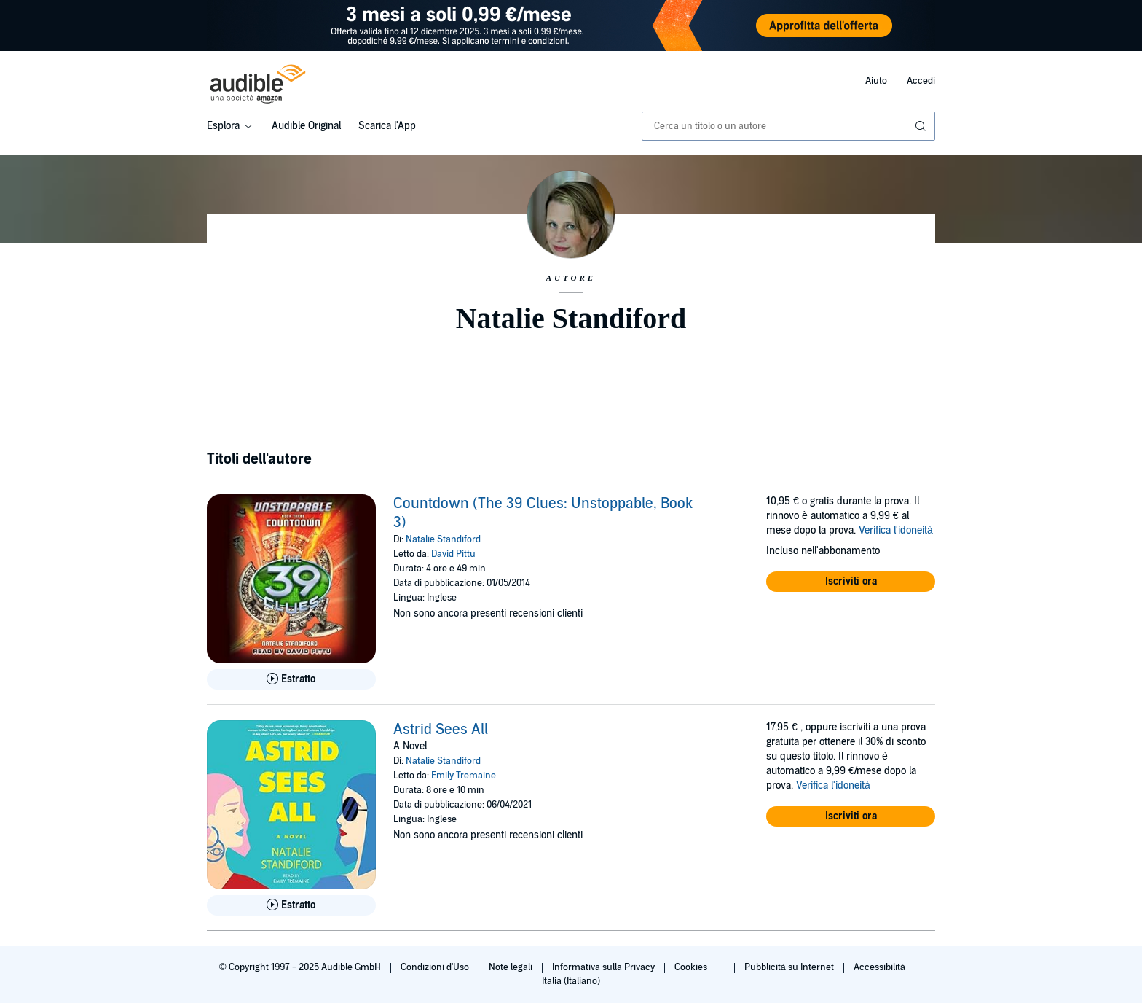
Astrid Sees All (440, 729)
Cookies (691, 967)
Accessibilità (880, 967)
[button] (850, 581)
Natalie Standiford (443, 539)
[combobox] (788, 126)
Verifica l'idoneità (896, 530)
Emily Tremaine (463, 775)
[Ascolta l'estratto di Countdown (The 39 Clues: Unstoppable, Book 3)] (291, 679)
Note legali (512, 967)
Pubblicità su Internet (790, 967)
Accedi (921, 81)
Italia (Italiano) (571, 981)
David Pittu (453, 554)
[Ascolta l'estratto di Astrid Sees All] (291, 905)
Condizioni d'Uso (436, 967)
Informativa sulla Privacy (604, 967)
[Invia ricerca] (922, 126)
